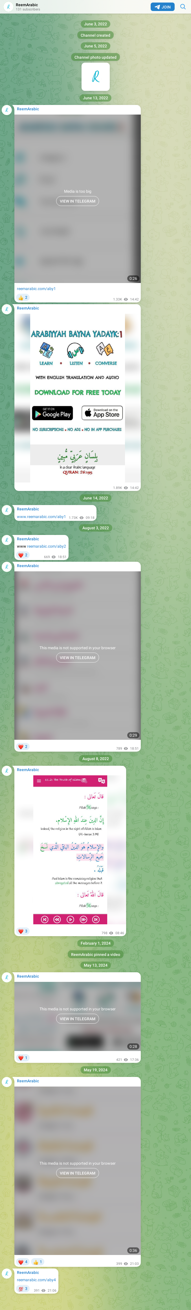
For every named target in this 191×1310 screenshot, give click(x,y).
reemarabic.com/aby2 (46, 546)
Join (163, 7)
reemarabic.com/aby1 (36, 288)
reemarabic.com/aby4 (36, 1280)
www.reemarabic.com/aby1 (41, 516)
